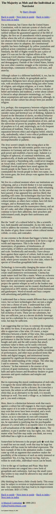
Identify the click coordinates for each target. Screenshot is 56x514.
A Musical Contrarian (11, 503)
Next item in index (10, 19)
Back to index (43, 17)
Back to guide (7, 17)
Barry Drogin (29, 12)
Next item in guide (25, 17)
